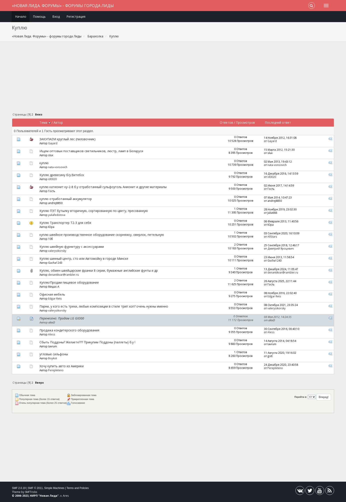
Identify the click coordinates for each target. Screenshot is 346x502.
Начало (20, 16)
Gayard (52, 143)
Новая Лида (48, 496)
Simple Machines (54, 488)
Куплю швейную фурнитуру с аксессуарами (71, 246)
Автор (58, 122)
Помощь (39, 16)
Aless (51, 334)
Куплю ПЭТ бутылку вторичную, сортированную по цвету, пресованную (93, 211)
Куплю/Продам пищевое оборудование (69, 282)
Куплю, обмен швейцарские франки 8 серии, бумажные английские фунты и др (98, 270)
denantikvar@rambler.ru (63, 274)
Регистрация (75, 16)
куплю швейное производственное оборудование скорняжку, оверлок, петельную (101, 235)
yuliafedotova (56, 215)
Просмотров (245, 122)
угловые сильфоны (53, 354)
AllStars (272, 236)
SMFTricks (31, 492)
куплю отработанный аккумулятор (65, 199)
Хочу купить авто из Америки (61, 366)
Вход (56, 16)
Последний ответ (278, 122)
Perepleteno (56, 370)
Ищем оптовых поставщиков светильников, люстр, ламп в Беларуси (91, 151)
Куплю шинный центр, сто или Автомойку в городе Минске (83, 258)
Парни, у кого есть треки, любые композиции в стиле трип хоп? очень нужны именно (103, 306)
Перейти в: (300, 397)
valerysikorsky (57, 250)
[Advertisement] (173, 78)
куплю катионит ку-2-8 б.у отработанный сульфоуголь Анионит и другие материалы (103, 187)
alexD (51, 322)
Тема (45, 122)
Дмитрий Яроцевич (280, 248)
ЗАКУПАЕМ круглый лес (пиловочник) (67, 139)
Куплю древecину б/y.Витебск (61, 175)
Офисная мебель (52, 294)
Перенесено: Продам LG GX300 (61, 318)
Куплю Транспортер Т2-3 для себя (65, 223)
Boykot (52, 358)
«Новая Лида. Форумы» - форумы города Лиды (63, 5)
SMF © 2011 (35, 488)
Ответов (226, 122)
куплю (44, 163)
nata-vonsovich (57, 167)
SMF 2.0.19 (19, 488)
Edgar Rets (55, 298)
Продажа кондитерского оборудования (69, 330)
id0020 (52, 179)
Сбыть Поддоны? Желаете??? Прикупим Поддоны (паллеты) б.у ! (87, 342)
